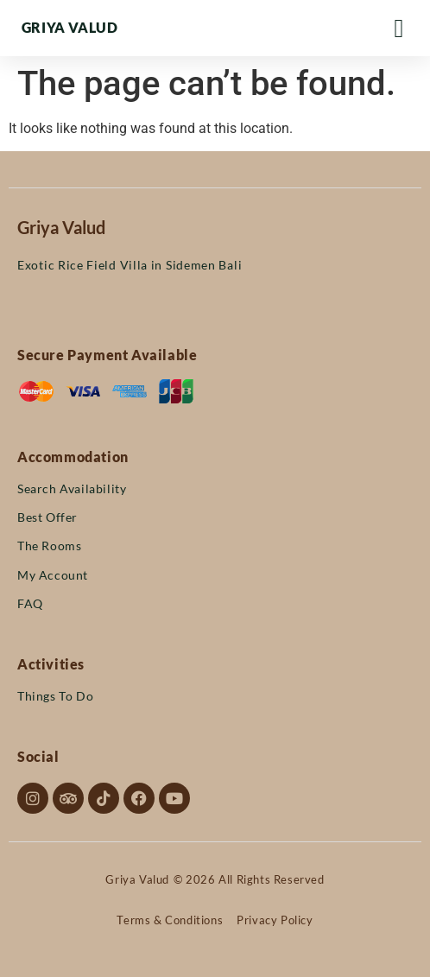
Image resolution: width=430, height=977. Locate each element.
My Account (52, 575)
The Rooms (49, 545)
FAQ (30, 603)
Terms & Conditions (170, 920)
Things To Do (55, 695)
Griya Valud (70, 27)
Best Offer (47, 517)
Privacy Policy (275, 920)
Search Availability (71, 488)
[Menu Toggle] (399, 28)
